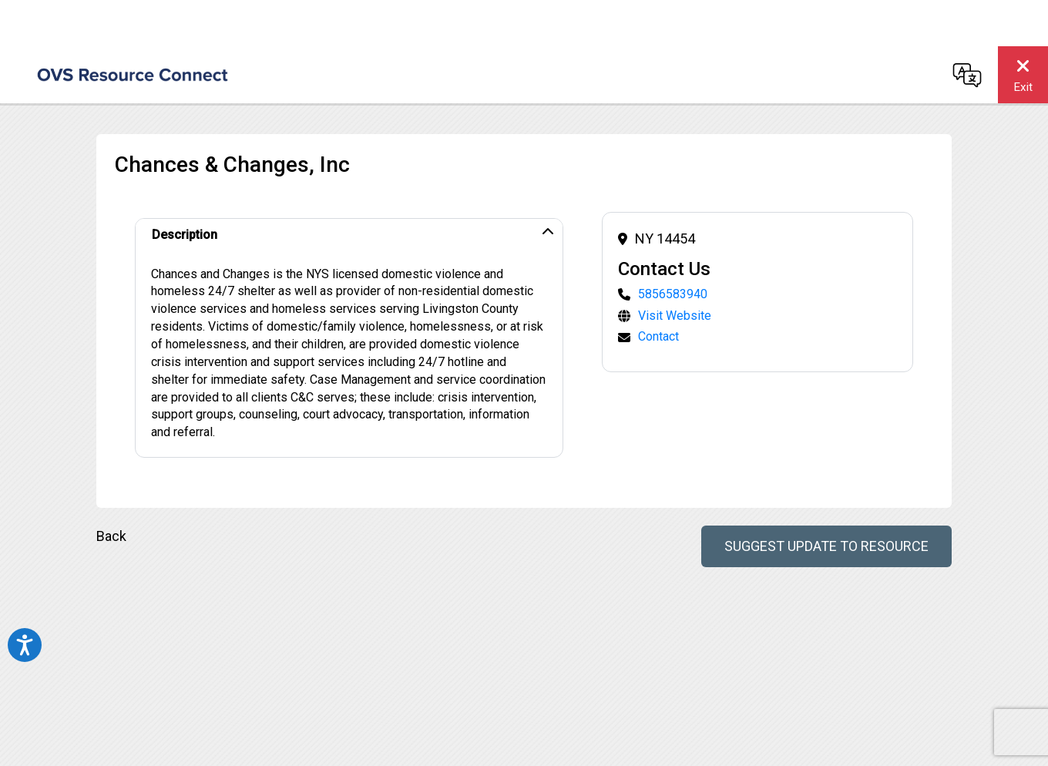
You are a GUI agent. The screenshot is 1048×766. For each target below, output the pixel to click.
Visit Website (674, 315)
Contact (658, 336)
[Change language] (967, 75)
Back (111, 536)
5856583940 (672, 294)
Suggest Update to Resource (826, 546)
